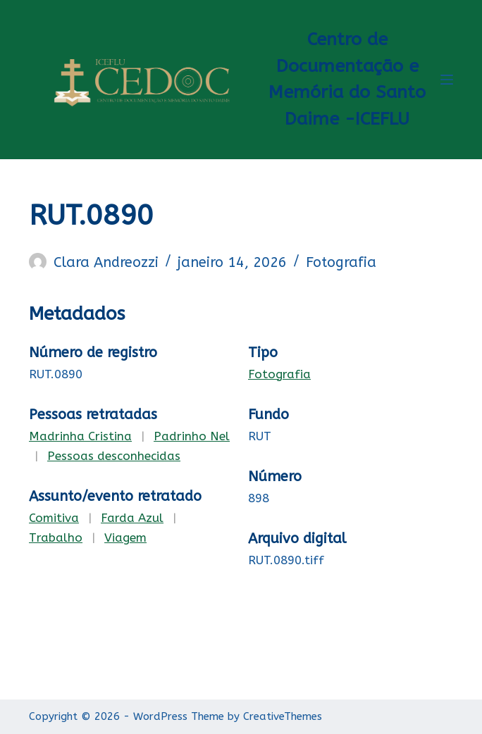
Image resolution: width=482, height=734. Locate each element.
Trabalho (55, 537)
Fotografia (341, 262)
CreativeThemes (282, 716)
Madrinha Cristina (80, 436)
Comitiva (54, 518)
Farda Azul (132, 518)
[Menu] (446, 79)
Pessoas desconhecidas (113, 456)
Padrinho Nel (192, 436)
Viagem (125, 537)
